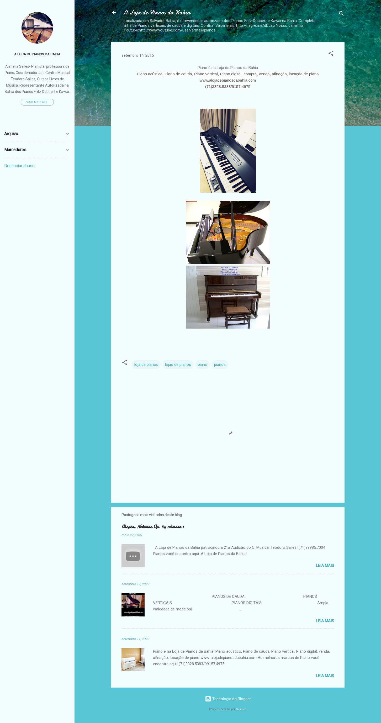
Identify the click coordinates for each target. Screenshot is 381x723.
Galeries (241, 709)
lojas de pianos (178, 364)
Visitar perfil (37, 102)
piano (202, 364)
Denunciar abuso (19, 165)
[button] (331, 54)
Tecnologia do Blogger (228, 698)
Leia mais (325, 565)
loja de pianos (146, 364)
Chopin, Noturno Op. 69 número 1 (152, 527)
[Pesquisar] (341, 14)
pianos (220, 364)
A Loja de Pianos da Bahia (157, 12)
